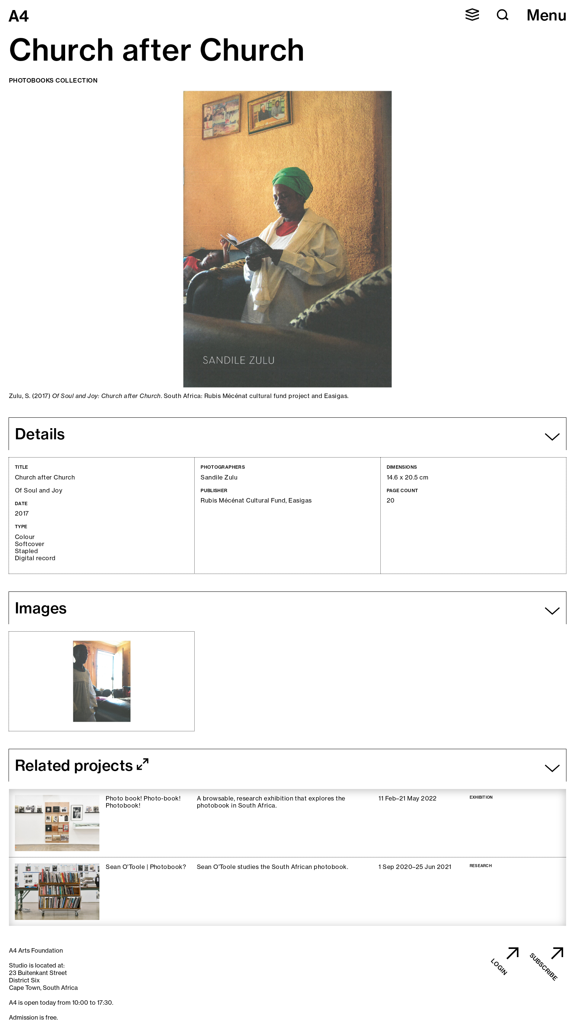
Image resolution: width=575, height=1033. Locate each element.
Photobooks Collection (53, 80)
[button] (472, 14)
